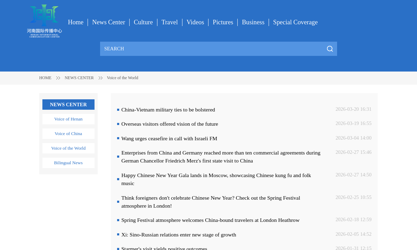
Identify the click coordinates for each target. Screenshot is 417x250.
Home (76, 22)
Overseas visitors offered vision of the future (169, 124)
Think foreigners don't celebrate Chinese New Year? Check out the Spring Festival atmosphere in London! (210, 202)
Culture (143, 22)
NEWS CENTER (79, 77)
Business (253, 22)
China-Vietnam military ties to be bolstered (168, 109)
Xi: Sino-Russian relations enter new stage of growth (178, 235)
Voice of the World (122, 77)
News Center (108, 22)
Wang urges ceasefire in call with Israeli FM (169, 138)
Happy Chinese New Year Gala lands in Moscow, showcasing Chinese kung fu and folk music (216, 179)
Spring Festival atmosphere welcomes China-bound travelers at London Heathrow (210, 220)
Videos (195, 22)
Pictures (223, 22)
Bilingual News (68, 162)
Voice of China (68, 133)
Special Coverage (295, 22)
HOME (45, 77)
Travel (170, 22)
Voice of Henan (68, 119)
